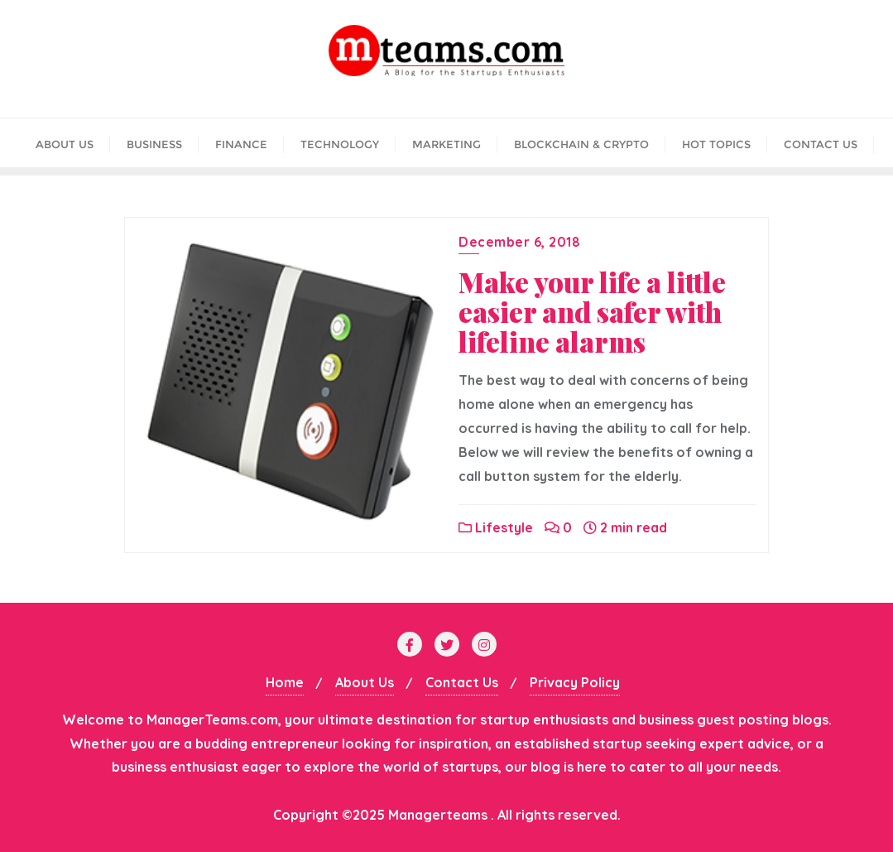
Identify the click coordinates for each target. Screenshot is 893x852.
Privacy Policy (575, 682)
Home (285, 682)
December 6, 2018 (519, 241)
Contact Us (461, 682)
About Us (364, 682)
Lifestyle (496, 527)
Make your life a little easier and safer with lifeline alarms (592, 311)
